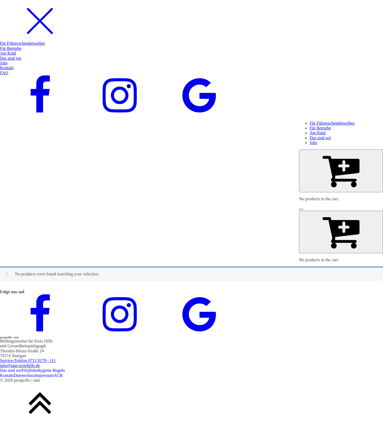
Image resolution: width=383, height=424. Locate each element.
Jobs (33, 370)
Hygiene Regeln (51, 370)
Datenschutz (24, 375)
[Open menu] (301, 209)
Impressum (44, 375)
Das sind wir (11, 370)
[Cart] (341, 170)
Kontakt (7, 375)
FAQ (26, 370)
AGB (58, 375)
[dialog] (191, 58)
